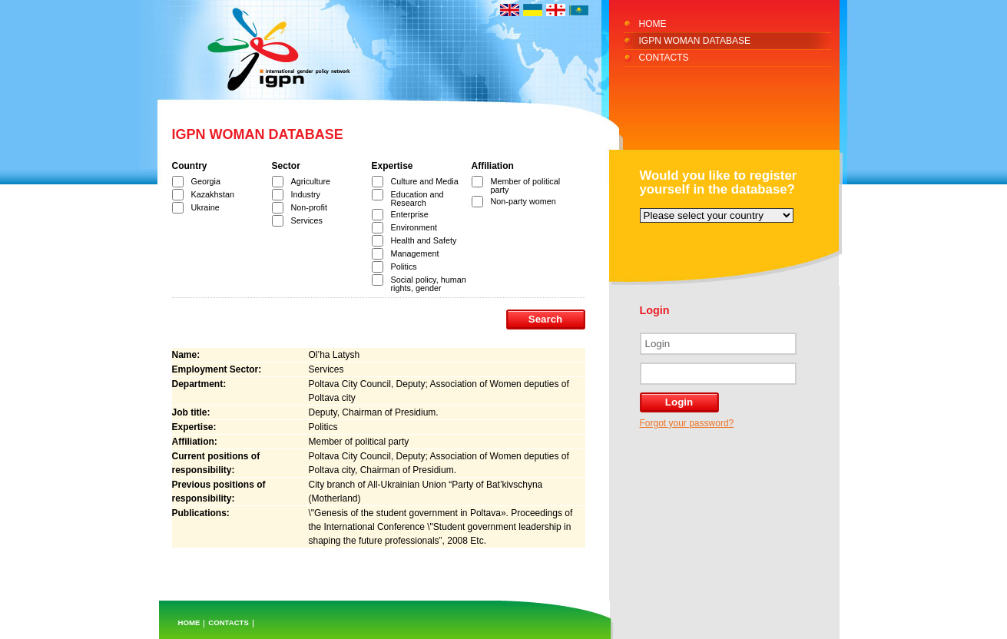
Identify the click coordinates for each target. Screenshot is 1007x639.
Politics (404, 266)
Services (307, 220)
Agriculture (311, 181)
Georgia (205, 181)
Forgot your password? (687, 423)
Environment (414, 227)
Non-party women (523, 201)
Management (415, 253)
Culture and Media (425, 181)
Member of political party (526, 185)
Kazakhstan (212, 194)
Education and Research (417, 198)
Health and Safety (424, 240)
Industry (305, 194)
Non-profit (309, 207)
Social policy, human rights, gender (428, 284)
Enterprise (410, 214)
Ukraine (205, 207)
